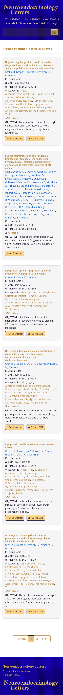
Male (22, 107)
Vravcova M (24, 203)
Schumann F (12, 210)
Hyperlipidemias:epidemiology (21, 486)
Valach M (41, 171)
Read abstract (15, 138)
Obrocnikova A (26, 196)
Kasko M (10, 72)
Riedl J (24, 217)
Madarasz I (48, 185)
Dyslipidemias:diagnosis (39, 399)
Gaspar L (21, 72)
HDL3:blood (11, 107)
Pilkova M (14, 185)
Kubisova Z (11, 214)
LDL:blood (24, 479)
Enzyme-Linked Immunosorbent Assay (23, 572)
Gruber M (10, 454)
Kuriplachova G (44, 192)
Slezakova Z (28, 192)
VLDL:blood (11, 483)
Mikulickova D (25, 189)
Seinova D (23, 182)
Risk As (19, 493)
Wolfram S (14, 200)
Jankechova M (12, 192)
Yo (6, 587)
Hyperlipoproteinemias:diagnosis (22, 299)
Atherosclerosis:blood (32, 563)
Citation (13, 118)
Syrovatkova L (13, 178)
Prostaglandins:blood (16, 580)
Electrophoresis (29, 292)
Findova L (35, 185)
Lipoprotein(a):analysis (17, 302)
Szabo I (25, 185)
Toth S (20, 207)
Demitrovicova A (14, 171)
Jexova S (47, 203)
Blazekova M (41, 189)
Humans (47, 100)
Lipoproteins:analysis (42, 302)
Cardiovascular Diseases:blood (21, 567)
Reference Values (38, 580)
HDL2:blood (26, 104)
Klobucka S (31, 207)
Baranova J (24, 175)
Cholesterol (11, 392)
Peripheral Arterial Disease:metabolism (28, 109)
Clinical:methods (48, 389)
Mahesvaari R (12, 217)
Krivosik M (38, 451)
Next (45, 639)
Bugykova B (40, 178)
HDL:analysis (26, 392)
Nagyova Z (11, 203)
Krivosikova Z (23, 451)
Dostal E (21, 277)
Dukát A (31, 72)
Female (38, 100)
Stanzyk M (10, 189)
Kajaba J (37, 203)
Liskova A (30, 171)
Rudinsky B (51, 200)
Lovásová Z (45, 544)
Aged (23, 90)
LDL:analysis (12, 395)
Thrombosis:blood (44, 583)
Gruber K (31, 277)
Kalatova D (38, 175)
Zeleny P (25, 200)
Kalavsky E (33, 214)
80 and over (41, 469)
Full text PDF (35, 138)
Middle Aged (33, 107)
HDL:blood (45, 476)
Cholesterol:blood (14, 476)
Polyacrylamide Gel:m (35, 402)
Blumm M (41, 196)
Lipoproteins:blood (15, 489)
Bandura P (36, 210)
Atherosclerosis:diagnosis (19, 385)
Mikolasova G (37, 182)
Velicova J (27, 178)
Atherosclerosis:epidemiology (21, 473)
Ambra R (24, 210)
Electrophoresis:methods (18, 100)
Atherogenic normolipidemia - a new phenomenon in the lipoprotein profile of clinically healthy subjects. (27, 538)
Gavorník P (43, 72)
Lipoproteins (12, 104)
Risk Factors (26, 583)
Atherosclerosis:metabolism (20, 94)
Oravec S (10, 75)
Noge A (13, 175)
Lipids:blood (11, 577)
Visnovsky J (11, 196)
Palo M (22, 214)
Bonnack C (49, 210)
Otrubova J (37, 200)
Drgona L (45, 214)
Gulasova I (11, 182)
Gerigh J (42, 207)
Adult (23, 382)
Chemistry (32, 389)
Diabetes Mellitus (23, 97)
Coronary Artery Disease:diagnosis (21, 397)
